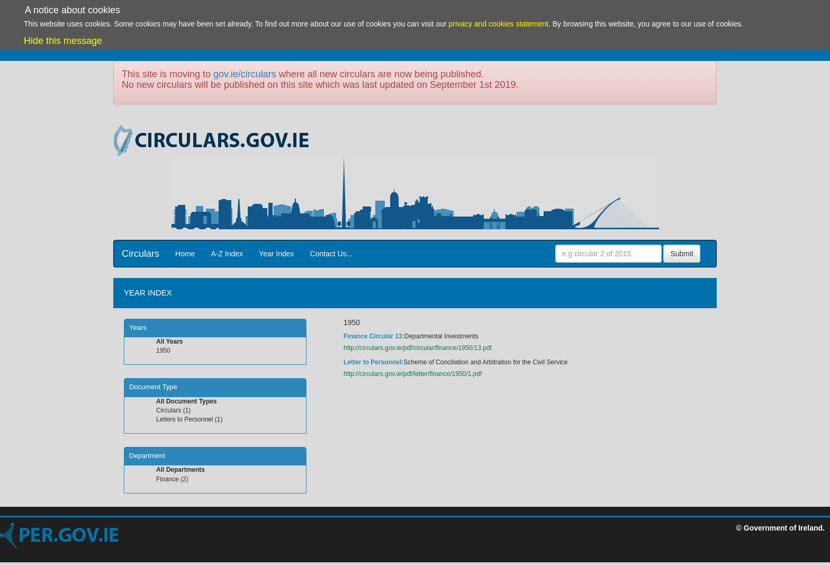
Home (185, 253)
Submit (681, 253)
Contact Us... (331, 253)
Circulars (140, 253)
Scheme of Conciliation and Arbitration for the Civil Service (485, 362)
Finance (167, 479)
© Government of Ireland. (780, 528)
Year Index (276, 253)
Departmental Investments (441, 336)
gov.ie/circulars (244, 74)
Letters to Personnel (184, 419)
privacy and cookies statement (498, 24)
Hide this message (63, 40)
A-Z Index (227, 253)
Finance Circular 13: (374, 336)
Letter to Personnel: (373, 362)
